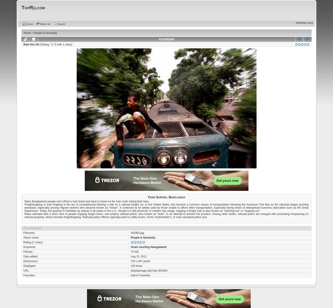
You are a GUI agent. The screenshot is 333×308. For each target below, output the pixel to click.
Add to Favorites (140, 275)
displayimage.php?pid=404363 (149, 270)
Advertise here (304, 23)
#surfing (144, 247)
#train (134, 247)
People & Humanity (143, 237)
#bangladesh (158, 247)
